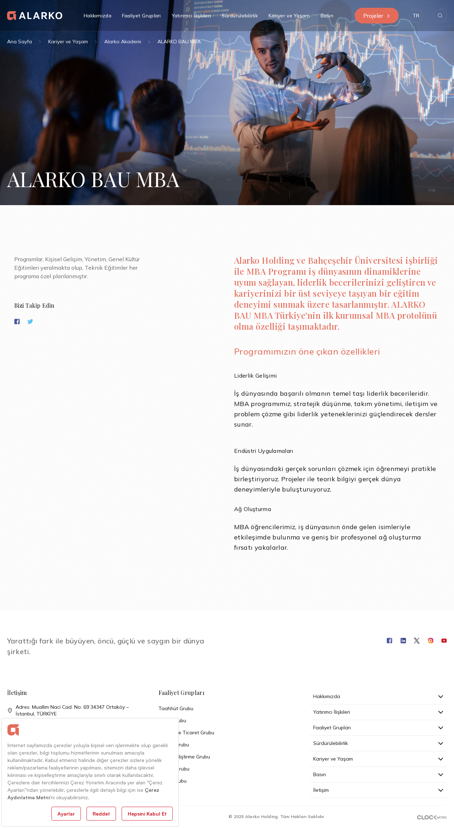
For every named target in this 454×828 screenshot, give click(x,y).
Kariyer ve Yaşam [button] (289, 15)
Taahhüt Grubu (176, 708)
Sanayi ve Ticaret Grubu (186, 732)
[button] (416, 15)
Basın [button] (327, 15)
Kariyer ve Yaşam (68, 41)
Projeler (376, 15)
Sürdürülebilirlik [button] (240, 15)
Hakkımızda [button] (97, 15)
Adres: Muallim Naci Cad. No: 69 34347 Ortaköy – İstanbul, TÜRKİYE (68, 710)
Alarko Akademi (122, 41)
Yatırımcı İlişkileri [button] (191, 15)
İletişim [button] (378, 790)
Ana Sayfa (19, 41)
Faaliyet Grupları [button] (141, 15)
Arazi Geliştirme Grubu (184, 756)
